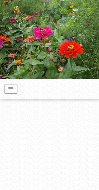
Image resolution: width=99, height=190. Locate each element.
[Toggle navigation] (10, 89)
